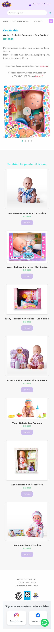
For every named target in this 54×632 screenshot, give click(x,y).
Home (5, 21)
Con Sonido (37, 21)
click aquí (44, 66)
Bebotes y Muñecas (20, 21)
